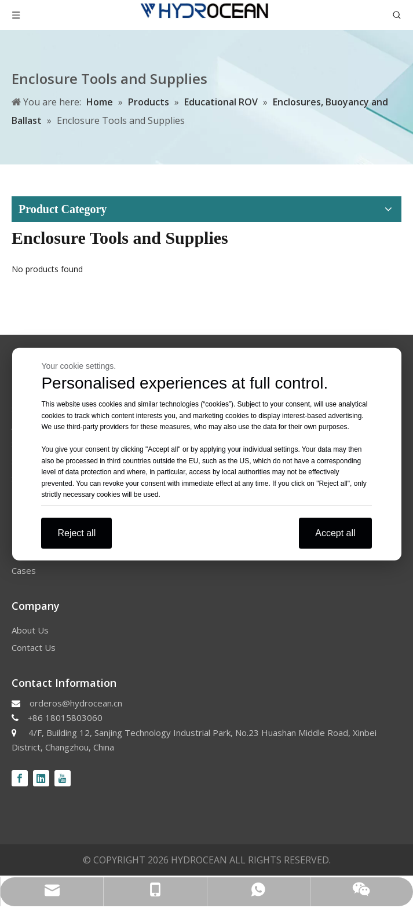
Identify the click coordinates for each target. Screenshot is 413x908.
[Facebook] (20, 778)
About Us (30, 630)
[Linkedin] (41, 778)
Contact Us (34, 647)
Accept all (335, 532)
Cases (24, 570)
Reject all (76, 532)
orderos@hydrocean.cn (76, 703)
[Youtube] (62, 778)
